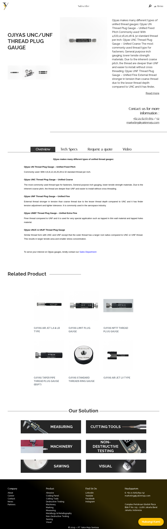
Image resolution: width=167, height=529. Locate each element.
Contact (11, 499)
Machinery (51, 504)
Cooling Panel (52, 496)
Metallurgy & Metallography (59, 513)
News (10, 501)
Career (11, 496)
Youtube (89, 496)
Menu (158, 6)
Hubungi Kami (151, 521)
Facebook (90, 499)
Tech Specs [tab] (69, 149)
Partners (11, 504)
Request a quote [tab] (100, 149)
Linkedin (89, 493)
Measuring (51, 510)
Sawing (49, 519)
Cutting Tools (52, 499)
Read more (152, 93)
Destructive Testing (55, 501)
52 (157, 118)
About (10, 493)
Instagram (90, 501)
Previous (63, 41)
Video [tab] (127, 149)
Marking (49, 507)
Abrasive (50, 493)
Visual (49, 522)
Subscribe (83, 6)
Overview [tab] (43, 149)
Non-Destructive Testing (57, 516)
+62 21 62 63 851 (143, 118)
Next (104, 41)
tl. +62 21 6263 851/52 (135, 493)
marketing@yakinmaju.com (143, 122)
